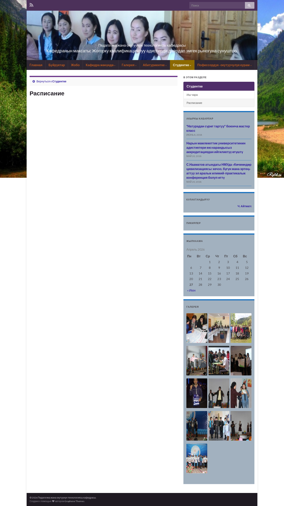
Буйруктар (57, 65)
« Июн (191, 290)
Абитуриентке (155, 65)
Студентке (182, 65)
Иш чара (192, 94)
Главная (36, 65)
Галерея (129, 65)
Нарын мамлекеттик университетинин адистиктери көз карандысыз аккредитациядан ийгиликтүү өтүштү (216, 147)
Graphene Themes (74, 501)
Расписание (194, 102)
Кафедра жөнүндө (101, 65)
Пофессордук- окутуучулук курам (224, 65)
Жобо (75, 65)
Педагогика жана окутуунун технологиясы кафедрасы (142, 44)
